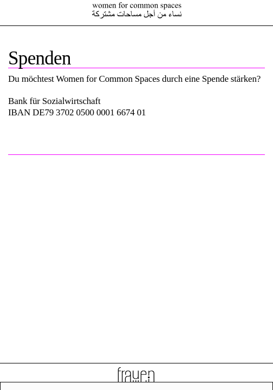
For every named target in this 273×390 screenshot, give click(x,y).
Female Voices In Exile (136, 10)
